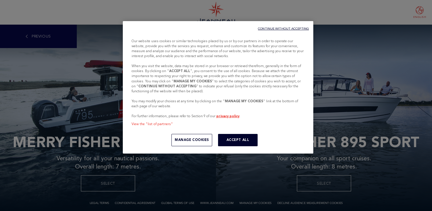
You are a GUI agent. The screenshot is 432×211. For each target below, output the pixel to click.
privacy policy (227, 116)
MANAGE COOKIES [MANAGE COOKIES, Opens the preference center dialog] (192, 140)
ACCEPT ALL (238, 140)
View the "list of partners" (152, 124)
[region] (218, 87)
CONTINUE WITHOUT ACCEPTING (283, 28)
